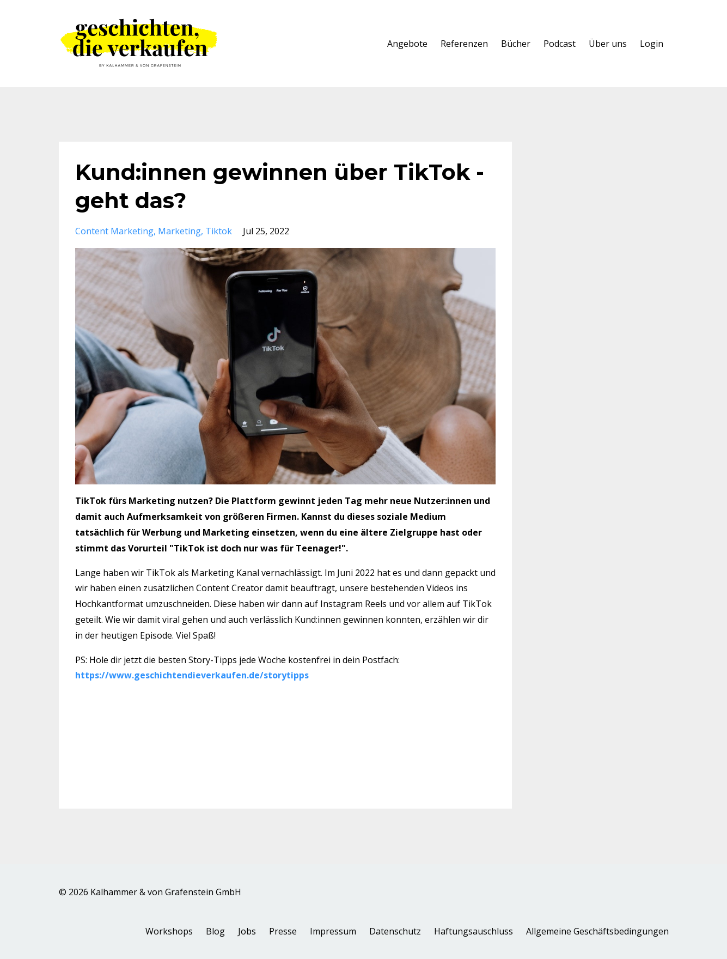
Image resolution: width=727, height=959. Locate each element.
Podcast (559, 44)
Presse (283, 931)
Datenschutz (395, 931)
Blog (215, 931)
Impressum (333, 931)
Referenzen (464, 44)
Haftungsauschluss (473, 931)
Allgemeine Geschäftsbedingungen (597, 931)
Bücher (515, 44)
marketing (179, 231)
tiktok (218, 231)
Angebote (407, 44)
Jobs (247, 931)
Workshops (169, 931)
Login (651, 44)
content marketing (114, 231)
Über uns (608, 44)
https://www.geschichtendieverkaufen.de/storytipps (192, 675)
